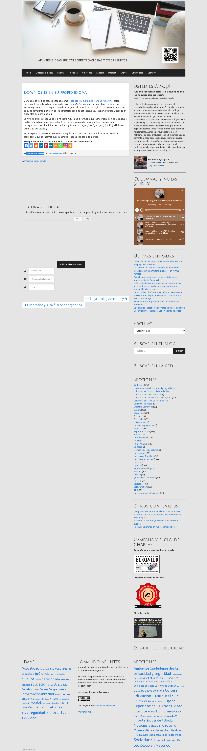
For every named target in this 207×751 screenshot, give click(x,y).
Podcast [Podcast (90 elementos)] (177, 730)
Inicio (28, 72)
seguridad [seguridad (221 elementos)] (37, 713)
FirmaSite (31, 750)
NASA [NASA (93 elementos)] (53, 698)
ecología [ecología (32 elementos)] (26, 685)
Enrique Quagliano (55, 153)
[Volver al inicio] (85, 712)
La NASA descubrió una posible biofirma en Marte (158, 292)
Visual (77, 218)
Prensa (137, 474)
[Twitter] (31, 145)
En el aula (138, 419)
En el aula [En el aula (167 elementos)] (170, 696)
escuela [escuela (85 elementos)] (52, 684)
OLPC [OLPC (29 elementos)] (172, 725)
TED (136, 490)
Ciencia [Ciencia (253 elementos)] (44, 673)
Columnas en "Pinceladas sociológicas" (153, 397)
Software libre (141, 487)
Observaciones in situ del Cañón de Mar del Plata (157, 311)
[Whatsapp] (60, 145)
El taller (137, 416)
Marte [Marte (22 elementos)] (57, 694)
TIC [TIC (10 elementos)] (68, 713)
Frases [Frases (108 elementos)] (44, 689)
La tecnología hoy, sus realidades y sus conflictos (157, 283)
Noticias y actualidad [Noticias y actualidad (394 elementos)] (151, 725)
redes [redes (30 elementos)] (24, 707)
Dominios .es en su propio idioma (55, 93)
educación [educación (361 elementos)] (38, 684)
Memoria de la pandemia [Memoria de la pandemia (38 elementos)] (156, 716)
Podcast (138, 471)
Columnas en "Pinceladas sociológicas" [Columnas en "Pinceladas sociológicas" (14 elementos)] (155, 681)
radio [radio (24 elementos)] (62, 703)
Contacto (152, 72)
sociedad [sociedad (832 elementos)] (53, 712)
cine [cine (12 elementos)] (51, 674)
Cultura (137, 410)
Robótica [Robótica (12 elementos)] (67, 708)
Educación (139, 413)
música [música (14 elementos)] (46, 699)
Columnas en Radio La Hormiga (149, 400)
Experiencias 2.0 (142, 431)
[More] (70, 145)
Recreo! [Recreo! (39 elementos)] (176, 734)
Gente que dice (141, 437)
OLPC (136, 462)
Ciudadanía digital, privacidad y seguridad (153, 388)
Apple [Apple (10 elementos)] (42, 669)
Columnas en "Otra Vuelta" (147, 394)
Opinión (138, 465)
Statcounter (99, 705)
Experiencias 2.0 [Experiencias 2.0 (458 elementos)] (147, 706)
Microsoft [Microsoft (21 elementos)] (38, 699)
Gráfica (124, 72)
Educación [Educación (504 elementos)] (142, 696)
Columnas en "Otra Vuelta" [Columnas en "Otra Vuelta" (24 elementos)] (163, 677)
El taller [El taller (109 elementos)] (157, 696)
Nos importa (140, 453)
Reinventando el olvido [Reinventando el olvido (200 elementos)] (45, 707)
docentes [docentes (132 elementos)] (62, 679)
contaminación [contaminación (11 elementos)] (59, 674)
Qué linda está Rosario (145, 477)
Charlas (60, 72)
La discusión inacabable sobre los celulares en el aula (159, 308)
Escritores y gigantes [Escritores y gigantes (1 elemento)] (156, 701)
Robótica (73, 72)
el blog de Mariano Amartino (98, 101)
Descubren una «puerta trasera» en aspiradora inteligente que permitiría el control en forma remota (156, 270)
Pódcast (112, 72)
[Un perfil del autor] (156, 166)
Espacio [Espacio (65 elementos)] (62, 684)
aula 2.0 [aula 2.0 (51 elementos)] (52, 668)
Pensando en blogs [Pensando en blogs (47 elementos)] (158, 730)
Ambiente (87, 72)
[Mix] (55, 145)
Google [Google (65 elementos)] (52, 689)
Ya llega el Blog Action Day (106, 298)
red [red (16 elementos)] (66, 703)
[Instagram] (65, 145)
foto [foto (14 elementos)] (37, 690)
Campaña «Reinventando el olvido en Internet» (157, 511)
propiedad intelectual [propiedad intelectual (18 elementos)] (50, 703)
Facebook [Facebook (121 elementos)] (28, 689)
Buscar (179, 351)
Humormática (140, 444)
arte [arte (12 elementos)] (46, 669)
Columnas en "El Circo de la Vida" (150, 391)
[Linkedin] (41, 145)
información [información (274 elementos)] (31, 694)
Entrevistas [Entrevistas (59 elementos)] (141, 701)
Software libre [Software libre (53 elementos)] (160, 740)
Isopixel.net (75, 101)
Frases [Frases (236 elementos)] (167, 706)
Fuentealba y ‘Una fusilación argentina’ (53, 305)
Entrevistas (137, 72)
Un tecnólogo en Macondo (146, 493)
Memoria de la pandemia (146, 450)
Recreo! (137, 481)
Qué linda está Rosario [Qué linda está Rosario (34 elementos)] (157, 734)
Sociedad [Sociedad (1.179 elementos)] (142, 739)
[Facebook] (26, 145)
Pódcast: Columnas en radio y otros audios (154, 527)
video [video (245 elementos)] (32, 718)
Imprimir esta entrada (35, 161)
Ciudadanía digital (44, 72)
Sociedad (138, 484)
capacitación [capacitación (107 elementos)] (30, 673)
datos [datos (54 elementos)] (38, 679)
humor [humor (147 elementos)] (62, 689)
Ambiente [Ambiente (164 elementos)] (141, 668)
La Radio (138, 447)
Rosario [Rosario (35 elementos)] (25, 713)
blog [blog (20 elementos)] (59, 669)
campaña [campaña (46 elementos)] (66, 668)
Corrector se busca (143, 403)
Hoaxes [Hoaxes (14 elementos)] (151, 711)
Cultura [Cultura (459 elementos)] (171, 690)
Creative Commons (143, 406)
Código (87, 218)
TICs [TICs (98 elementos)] (24, 718)
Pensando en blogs (143, 468)
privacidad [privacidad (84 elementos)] (34, 702)
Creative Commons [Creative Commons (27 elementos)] (153, 690)
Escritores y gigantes (144, 425)
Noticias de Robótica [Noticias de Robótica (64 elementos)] (160, 720)
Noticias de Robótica (144, 456)
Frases (137, 434)
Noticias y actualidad (144, 459)
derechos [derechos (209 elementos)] (49, 679)
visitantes (110, 705)
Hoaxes (137, 440)
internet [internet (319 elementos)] (47, 694)
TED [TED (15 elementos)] (172, 740)
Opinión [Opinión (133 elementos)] (140, 730)
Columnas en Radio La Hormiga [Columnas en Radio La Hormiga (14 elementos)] (150, 685)
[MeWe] (51, 145)
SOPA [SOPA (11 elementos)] (64, 713)
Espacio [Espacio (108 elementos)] (170, 701)
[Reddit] (36, 145)
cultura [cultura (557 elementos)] (28, 679)
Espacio (100, 72)
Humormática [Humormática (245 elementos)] (167, 711)
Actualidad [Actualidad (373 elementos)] (30, 668)
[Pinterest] (46, 145)
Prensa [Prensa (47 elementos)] (138, 734)
